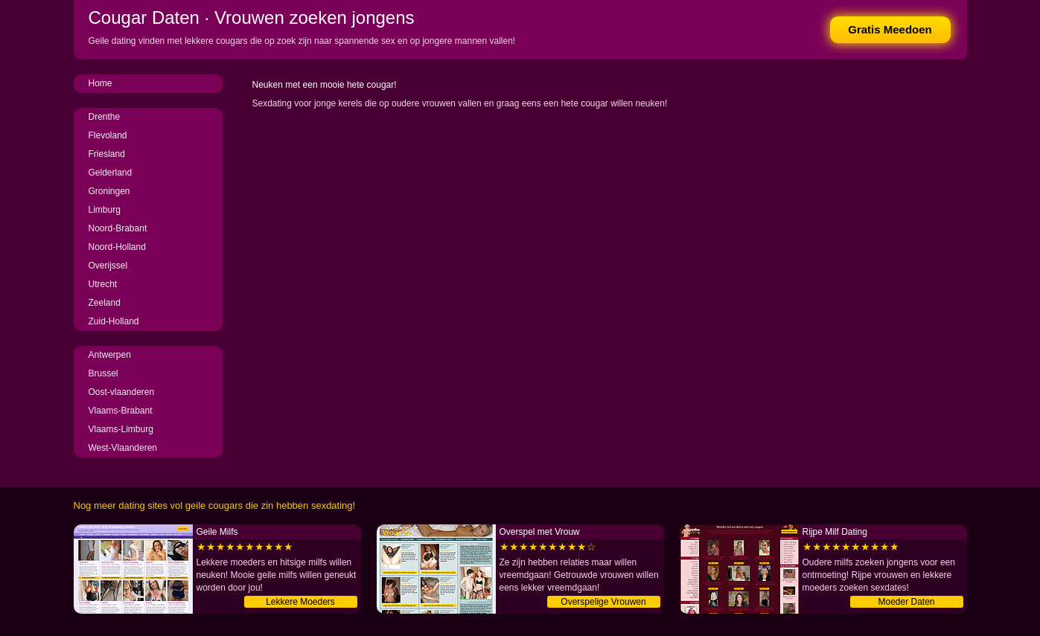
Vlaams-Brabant (121, 410)
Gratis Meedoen (890, 29)
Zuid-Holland (114, 321)
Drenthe (105, 117)
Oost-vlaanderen (122, 392)
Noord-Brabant (118, 228)
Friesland (107, 154)
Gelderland (111, 172)
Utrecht (103, 284)
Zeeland (105, 303)
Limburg (105, 210)
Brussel (103, 373)
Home (100, 83)
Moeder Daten (906, 602)
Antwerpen (110, 355)
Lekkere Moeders (300, 602)
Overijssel (108, 265)
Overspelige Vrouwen (603, 602)
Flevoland (108, 135)
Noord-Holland (117, 247)
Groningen (109, 191)
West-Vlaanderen (123, 448)
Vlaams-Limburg (121, 429)
